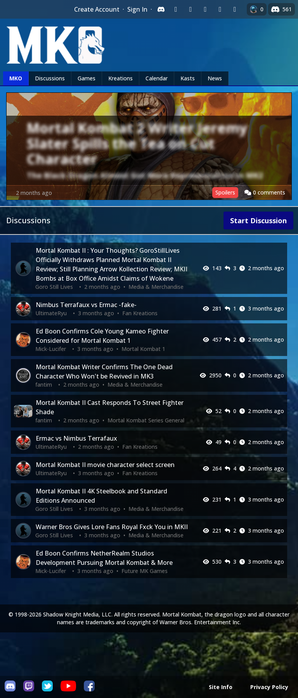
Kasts (187, 78)
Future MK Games (144, 571)
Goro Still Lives (54, 286)
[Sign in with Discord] (161, 9)
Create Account (97, 9)
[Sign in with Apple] (220, 9)
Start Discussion (258, 220)
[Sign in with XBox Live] (235, 9)
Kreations (120, 78)
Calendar (157, 78)
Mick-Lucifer (50, 348)
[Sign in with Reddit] (205, 9)
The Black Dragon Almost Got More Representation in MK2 (145, 175)
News (215, 78)
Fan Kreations (140, 313)
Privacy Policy (269, 687)
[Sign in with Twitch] (176, 9)
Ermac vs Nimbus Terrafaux (76, 438)
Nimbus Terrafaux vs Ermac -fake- (86, 304)
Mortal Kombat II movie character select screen (105, 464)
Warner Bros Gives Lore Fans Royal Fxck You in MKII (112, 527)
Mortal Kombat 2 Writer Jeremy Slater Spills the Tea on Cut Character (137, 143)
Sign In (137, 9)
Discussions (50, 78)
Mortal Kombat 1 (143, 348)
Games (86, 78)
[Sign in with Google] (190, 9)
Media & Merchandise (156, 286)
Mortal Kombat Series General (145, 420)
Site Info (220, 687)
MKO (15, 78)
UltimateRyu (51, 313)
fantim (43, 384)
